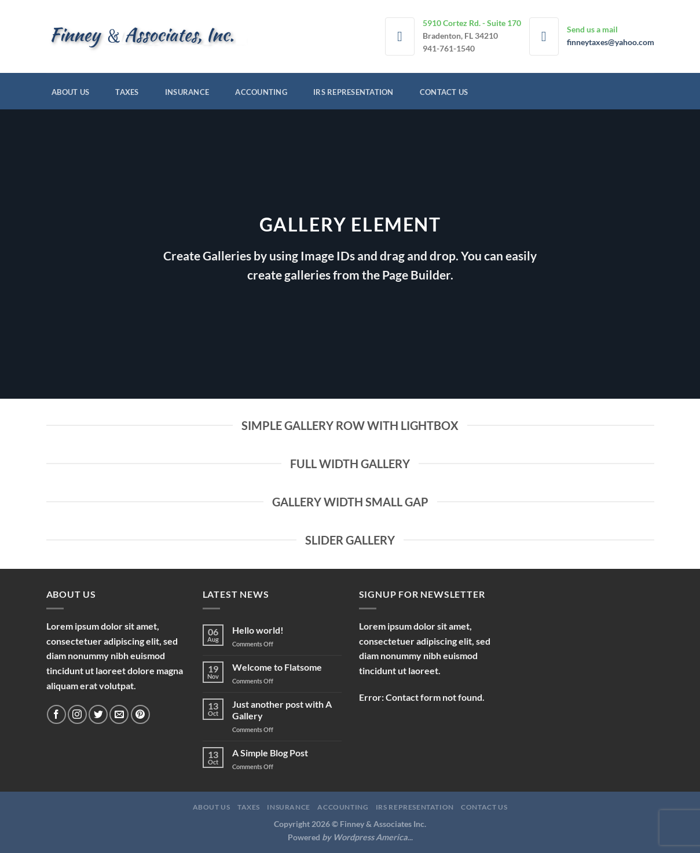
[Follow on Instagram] (77, 714)
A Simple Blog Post (270, 752)
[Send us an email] (119, 714)
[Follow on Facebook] (56, 714)
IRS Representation (353, 92)
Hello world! (258, 629)
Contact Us (444, 92)
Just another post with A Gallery (282, 709)
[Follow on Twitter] (98, 714)
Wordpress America (370, 837)
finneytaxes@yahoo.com (610, 42)
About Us (70, 92)
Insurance (187, 92)
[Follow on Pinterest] (140, 714)
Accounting (261, 92)
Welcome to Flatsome (277, 666)
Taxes (126, 92)
